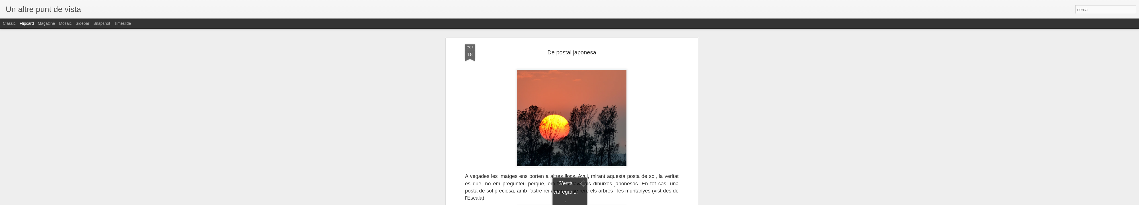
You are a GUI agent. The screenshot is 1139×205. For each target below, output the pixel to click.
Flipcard (27, 23)
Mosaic (65, 23)
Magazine (46, 23)
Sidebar (82, 23)
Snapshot (101, 23)
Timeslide (122, 23)
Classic (9, 23)
